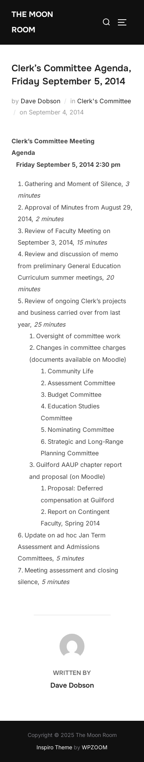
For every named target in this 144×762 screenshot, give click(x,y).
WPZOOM (95, 747)
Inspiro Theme (54, 747)
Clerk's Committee (104, 101)
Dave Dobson (40, 101)
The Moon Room (32, 22)
